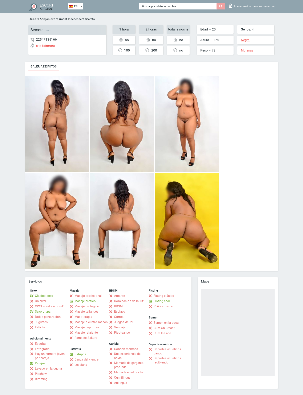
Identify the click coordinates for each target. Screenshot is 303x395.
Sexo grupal (43, 311)
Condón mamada (126, 349)
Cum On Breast (164, 328)
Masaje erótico (85, 301)
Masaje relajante (86, 332)
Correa (119, 317)
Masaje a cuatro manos (91, 322)
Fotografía (42, 349)
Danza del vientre (86, 359)
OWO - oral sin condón (50, 306)
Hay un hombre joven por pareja (50, 356)
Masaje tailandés (86, 311)
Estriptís (80, 354)
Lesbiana (80, 365)
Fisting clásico (164, 296)
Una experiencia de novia (127, 356)
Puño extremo (163, 306)
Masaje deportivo (86, 327)
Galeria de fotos (44, 66)
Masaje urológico (86, 306)
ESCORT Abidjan (39, 19)
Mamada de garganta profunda (129, 365)
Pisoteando (122, 332)
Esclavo (119, 311)
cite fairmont (58, 19)
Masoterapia (83, 317)
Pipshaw (41, 374)
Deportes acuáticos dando (167, 351)
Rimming (41, 379)
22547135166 (46, 39)
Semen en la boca (166, 323)
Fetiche (40, 327)
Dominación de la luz (129, 301)
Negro (245, 40)
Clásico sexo (44, 296)
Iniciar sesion (252, 5)
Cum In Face (162, 333)
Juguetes (41, 322)
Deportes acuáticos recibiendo (167, 360)
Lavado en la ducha (48, 368)
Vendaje (119, 327)
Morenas (247, 50)
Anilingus (120, 383)
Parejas (40, 363)
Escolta (40, 344)
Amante (119, 296)
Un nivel (40, 301)
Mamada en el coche (128, 372)
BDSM (118, 306)
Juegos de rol (123, 322)
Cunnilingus (122, 377)
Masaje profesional (88, 296)
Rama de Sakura (85, 338)
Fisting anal (162, 301)
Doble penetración (48, 317)
